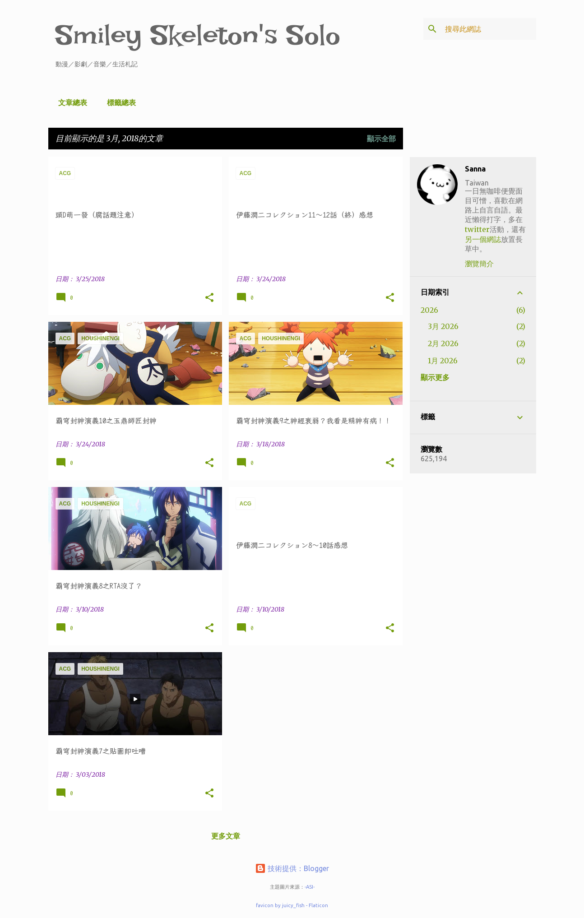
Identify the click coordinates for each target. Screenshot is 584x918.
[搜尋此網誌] (488, 29)
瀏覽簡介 (479, 264)
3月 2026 (443, 326)
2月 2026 (443, 343)
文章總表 (70, 102)
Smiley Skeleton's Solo (198, 35)
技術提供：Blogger (292, 868)
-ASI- (310, 887)
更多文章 (225, 836)
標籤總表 (118, 102)
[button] (209, 298)
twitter (477, 229)
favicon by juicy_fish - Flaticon (292, 905)
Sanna (475, 169)
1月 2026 (443, 360)
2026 (429, 310)
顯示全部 (381, 138)
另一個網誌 (483, 239)
